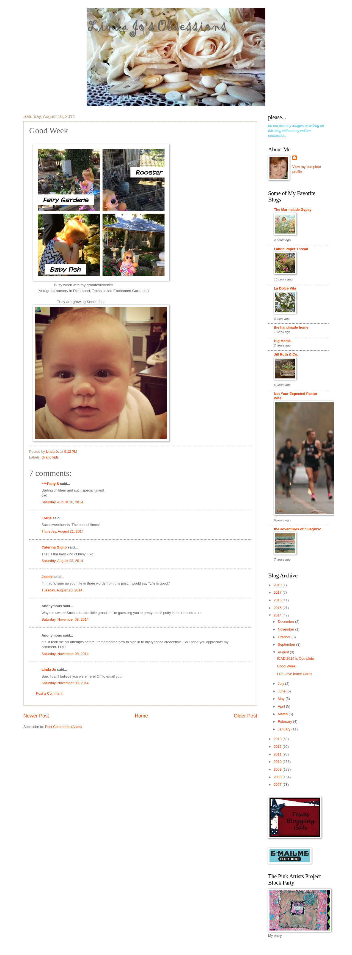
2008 (278, 777)
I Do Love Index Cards (294, 674)
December (286, 622)
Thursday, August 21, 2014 (63, 531)
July (281, 683)
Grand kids (50, 457)
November (286, 629)
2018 (278, 585)
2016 (278, 600)
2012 (278, 746)
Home (141, 716)
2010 (278, 762)
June (282, 691)
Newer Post (36, 716)
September (287, 644)
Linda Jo (49, 669)
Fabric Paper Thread (291, 249)
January (284, 729)
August (284, 652)
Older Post (245, 716)
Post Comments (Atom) (63, 727)
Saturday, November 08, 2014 (65, 619)
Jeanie (47, 577)
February (285, 721)
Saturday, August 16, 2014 (62, 502)
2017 (278, 592)
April (282, 706)
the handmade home (291, 327)
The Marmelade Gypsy (293, 210)
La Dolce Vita (285, 288)
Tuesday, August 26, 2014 (62, 590)
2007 (278, 784)
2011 (278, 754)
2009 (278, 769)
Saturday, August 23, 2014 (62, 561)
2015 (278, 608)
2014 (278, 615)
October (284, 637)
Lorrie (47, 518)
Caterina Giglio (54, 547)
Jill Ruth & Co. (286, 354)
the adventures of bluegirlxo (297, 529)
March (283, 714)
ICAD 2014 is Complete (295, 658)
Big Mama (282, 341)
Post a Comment (49, 693)
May (281, 699)
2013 (278, 739)
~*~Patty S (50, 484)
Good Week (286, 666)
